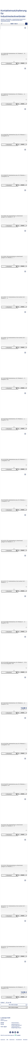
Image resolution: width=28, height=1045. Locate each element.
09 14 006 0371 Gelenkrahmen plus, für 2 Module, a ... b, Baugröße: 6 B (13, 176)
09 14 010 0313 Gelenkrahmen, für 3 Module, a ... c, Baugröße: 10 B (13, 419)
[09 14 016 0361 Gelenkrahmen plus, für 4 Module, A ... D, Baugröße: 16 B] (14, 729)
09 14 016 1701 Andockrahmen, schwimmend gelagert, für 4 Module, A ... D (12, 825)
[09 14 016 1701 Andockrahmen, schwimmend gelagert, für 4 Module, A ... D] (14, 811)
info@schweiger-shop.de (16, 1027)
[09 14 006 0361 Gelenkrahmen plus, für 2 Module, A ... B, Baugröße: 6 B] (14, 121)
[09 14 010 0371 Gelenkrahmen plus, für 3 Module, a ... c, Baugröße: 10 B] (14, 486)
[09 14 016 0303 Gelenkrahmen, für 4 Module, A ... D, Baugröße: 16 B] (14, 608)
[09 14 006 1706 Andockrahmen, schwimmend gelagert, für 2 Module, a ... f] (14, 242)
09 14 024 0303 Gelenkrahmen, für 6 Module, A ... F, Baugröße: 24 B (13, 988)
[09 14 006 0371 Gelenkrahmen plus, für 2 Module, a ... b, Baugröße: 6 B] (14, 161)
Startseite (3, 19)
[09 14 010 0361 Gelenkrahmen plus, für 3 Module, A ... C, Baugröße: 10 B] (14, 445)
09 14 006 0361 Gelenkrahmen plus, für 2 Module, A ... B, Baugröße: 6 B (13, 135)
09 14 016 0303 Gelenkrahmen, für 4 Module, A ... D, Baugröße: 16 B (13, 622)
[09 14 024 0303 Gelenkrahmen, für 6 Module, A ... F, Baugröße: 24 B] (14, 973)
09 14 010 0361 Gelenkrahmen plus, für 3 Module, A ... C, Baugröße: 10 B (13, 460)
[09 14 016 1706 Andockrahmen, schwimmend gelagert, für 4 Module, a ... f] (14, 851)
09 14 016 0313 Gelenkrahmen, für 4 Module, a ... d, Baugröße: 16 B (13, 703)
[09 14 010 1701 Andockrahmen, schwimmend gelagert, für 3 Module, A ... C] (14, 526)
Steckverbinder (8, 19)
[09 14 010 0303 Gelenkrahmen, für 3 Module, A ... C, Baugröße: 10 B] (14, 364)
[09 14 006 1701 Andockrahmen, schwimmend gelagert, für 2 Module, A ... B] (14, 202)
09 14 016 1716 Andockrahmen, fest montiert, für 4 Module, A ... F (13, 947)
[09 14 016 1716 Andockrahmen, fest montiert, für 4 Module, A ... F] (14, 932)
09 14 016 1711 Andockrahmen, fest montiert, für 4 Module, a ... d (13, 906)
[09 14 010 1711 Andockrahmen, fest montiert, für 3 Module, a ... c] (14, 567)
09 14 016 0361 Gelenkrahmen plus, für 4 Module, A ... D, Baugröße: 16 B (13, 744)
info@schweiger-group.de (16, 1025)
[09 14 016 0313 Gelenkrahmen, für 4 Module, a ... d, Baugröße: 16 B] (14, 689)
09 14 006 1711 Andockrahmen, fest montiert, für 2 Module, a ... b (13, 297)
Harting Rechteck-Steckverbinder (18, 19)
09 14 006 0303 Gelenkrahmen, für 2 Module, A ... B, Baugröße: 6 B (13, 54)
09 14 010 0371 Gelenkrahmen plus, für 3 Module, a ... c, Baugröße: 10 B (13, 500)
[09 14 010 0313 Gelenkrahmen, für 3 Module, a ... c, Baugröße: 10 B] (14, 405)
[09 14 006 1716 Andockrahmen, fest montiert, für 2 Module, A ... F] (14, 324)
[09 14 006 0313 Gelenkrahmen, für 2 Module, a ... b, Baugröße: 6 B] (14, 80)
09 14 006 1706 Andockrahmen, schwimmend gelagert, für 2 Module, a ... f (12, 257)
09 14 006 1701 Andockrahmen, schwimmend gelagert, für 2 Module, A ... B (12, 216)
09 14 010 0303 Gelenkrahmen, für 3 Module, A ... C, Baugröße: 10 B (13, 379)
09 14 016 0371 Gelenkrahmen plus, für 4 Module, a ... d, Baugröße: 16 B (13, 785)
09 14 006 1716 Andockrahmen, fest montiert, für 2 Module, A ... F (13, 338)
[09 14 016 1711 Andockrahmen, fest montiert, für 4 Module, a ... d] (14, 892)
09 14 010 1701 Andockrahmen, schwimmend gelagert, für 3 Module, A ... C (12, 541)
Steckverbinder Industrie (5, 20)
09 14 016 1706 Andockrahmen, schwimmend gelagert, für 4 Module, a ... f (12, 866)
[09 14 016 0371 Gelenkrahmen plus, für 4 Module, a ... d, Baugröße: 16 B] (14, 770)
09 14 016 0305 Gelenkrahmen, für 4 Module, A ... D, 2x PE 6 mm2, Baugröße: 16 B (14, 663)
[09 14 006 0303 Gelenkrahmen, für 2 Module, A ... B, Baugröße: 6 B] (14, 39)
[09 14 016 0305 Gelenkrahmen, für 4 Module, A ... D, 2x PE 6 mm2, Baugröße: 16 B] (14, 648)
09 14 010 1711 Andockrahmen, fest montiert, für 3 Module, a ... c (13, 582)
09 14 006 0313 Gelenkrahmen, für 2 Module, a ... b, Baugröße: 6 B (13, 95)
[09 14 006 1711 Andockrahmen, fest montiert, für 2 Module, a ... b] (14, 283)
